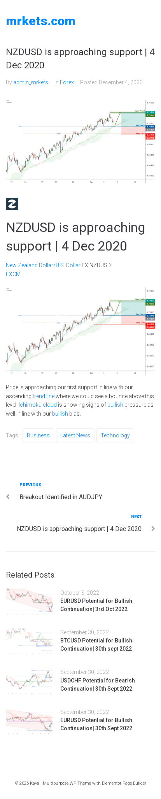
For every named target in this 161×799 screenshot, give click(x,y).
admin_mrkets (30, 82)
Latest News (75, 435)
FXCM (13, 274)
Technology (115, 435)
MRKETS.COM (40, 21)
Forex (67, 82)
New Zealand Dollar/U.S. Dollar (43, 265)
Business (38, 435)
